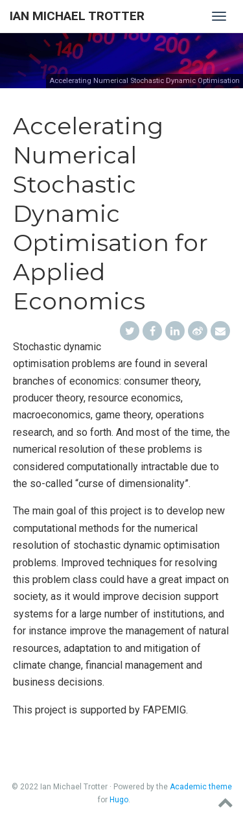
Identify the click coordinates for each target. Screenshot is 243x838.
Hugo (119, 799)
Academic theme (201, 786)
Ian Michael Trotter (77, 15)
